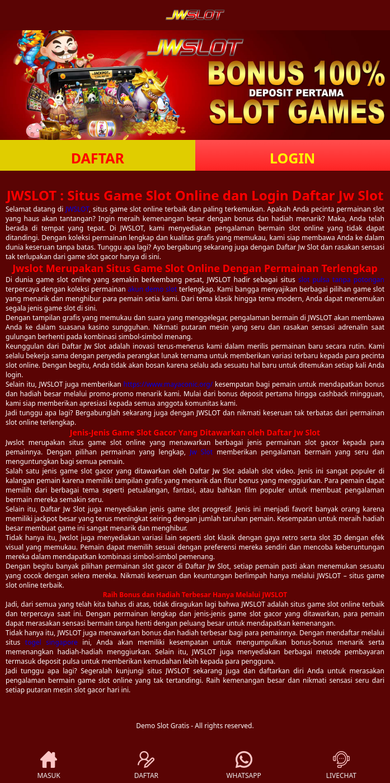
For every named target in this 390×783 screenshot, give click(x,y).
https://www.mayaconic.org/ (168, 384)
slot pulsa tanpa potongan (341, 279)
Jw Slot (201, 452)
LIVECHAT (341, 765)
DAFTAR (97, 157)
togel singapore (51, 642)
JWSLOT (77, 209)
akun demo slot (152, 289)
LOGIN (292, 157)
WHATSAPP (243, 765)
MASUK (48, 765)
